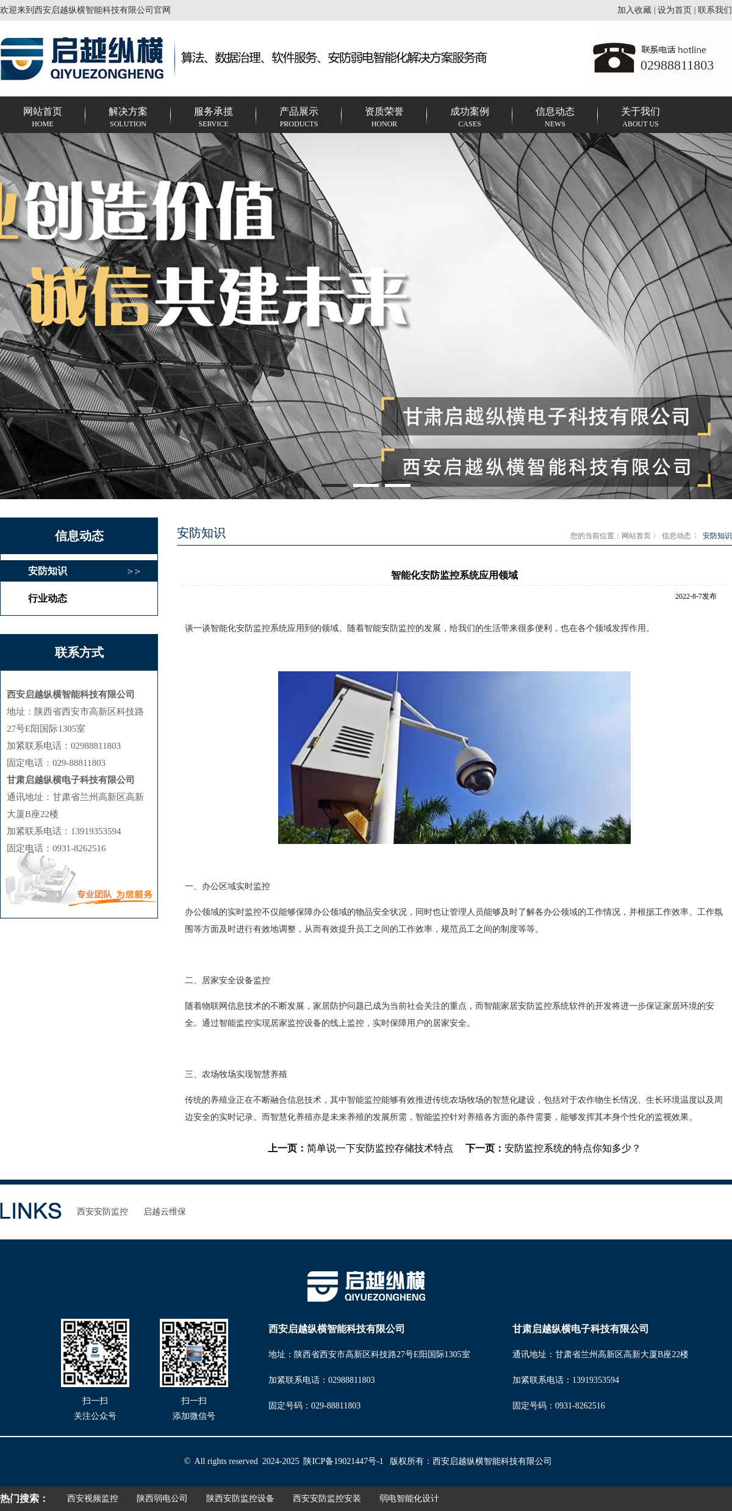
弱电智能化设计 (409, 1498)
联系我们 (715, 10)
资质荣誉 (384, 118)
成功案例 (469, 118)
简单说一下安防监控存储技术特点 (380, 1148)
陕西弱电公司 (162, 1498)
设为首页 (675, 10)
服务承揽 (213, 118)
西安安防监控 (102, 1211)
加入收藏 (634, 10)
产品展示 (299, 118)
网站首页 (42, 118)
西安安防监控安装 (327, 1498)
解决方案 (128, 118)
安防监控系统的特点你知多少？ (572, 1148)
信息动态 (555, 118)
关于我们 (640, 118)
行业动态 (47, 598)
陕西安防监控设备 (240, 1498)
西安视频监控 (92, 1498)
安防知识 (47, 571)
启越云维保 (164, 1211)
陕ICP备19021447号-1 (343, 1461)
